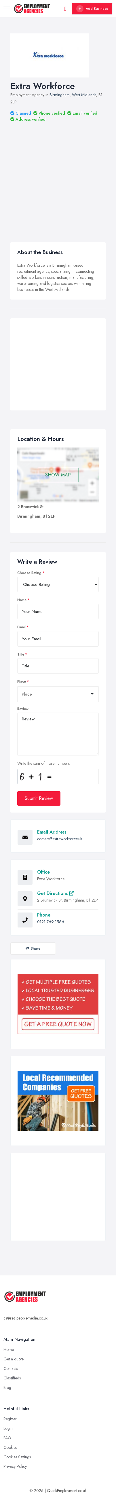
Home (8, 1349)
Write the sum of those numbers (43, 763)
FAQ (7, 1438)
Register (10, 1419)
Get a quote (13, 1359)
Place (21, 681)
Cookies (10, 1447)
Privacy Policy (15, 1466)
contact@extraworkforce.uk (59, 839)
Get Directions (55, 893)
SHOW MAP (58, 475)
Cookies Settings (17, 1457)
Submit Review (39, 798)
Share (33, 948)
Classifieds (12, 1378)
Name (21, 600)
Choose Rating (29, 573)
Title (20, 654)
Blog (7, 1387)
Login (8, 1428)
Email (21, 627)
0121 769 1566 (50, 922)
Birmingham (60, 95)
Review (22, 708)
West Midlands (84, 95)
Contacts (10, 1368)
